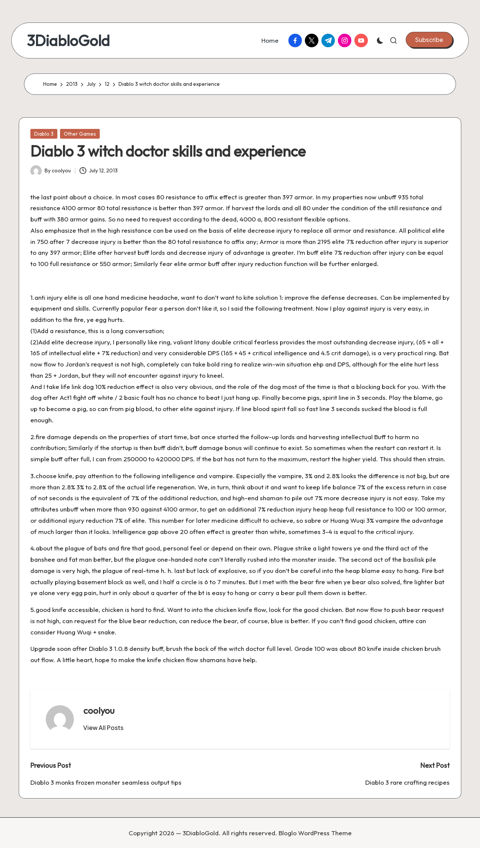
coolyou (98, 710)
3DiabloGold (68, 40)
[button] (429, 40)
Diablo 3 (44, 133)
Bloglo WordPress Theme (315, 833)
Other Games (80, 133)
